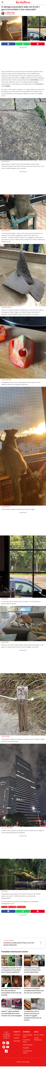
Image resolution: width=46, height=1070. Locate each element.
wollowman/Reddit (5, 161)
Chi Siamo (17, 1035)
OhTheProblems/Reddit (6, 307)
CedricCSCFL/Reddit (5, 736)
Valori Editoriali (27, 1045)
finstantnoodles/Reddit (6, 379)
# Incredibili (12, 907)
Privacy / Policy (39, 1035)
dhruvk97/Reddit (4, 642)
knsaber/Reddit (4, 598)
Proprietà (26, 1048)
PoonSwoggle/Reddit (5, 506)
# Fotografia (21, 907)
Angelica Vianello (10, 12)
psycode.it (17, 1041)
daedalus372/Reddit (5, 230)
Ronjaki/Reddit (4, 891)
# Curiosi (4, 907)
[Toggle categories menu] (2, 2)
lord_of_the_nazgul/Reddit (6, 827)
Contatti (16, 1038)
